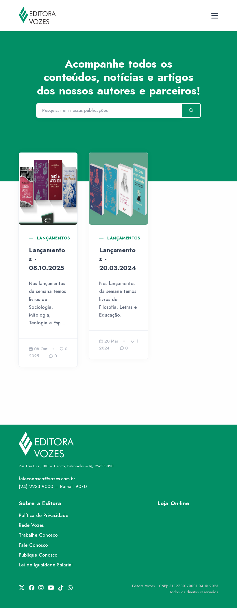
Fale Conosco (33, 545)
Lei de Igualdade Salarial (46, 564)
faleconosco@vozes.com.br (47, 478)
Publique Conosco (38, 555)
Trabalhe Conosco (38, 535)
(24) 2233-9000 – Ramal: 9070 (53, 486)
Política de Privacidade (43, 515)
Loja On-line (173, 503)
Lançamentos (53, 238)
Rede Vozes (31, 525)
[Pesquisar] (109, 110)
